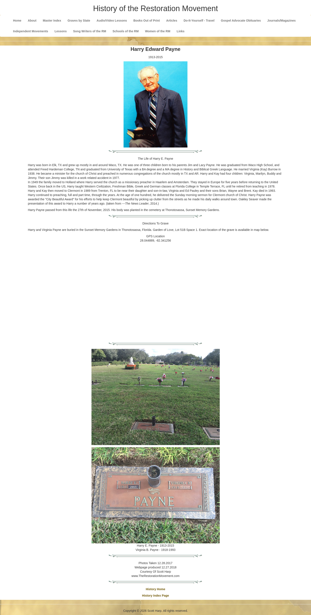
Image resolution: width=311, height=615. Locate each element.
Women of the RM (157, 31)
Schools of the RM (125, 31)
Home (17, 20)
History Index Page (155, 595)
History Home (155, 589)
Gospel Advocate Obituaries (241, 20)
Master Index (52, 20)
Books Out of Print (146, 20)
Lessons (61, 31)
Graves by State (79, 20)
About (32, 20)
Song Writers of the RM (89, 31)
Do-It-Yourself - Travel (199, 20)
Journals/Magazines (281, 20)
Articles (171, 20)
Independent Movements (30, 31)
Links (181, 31)
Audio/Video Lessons (112, 20)
